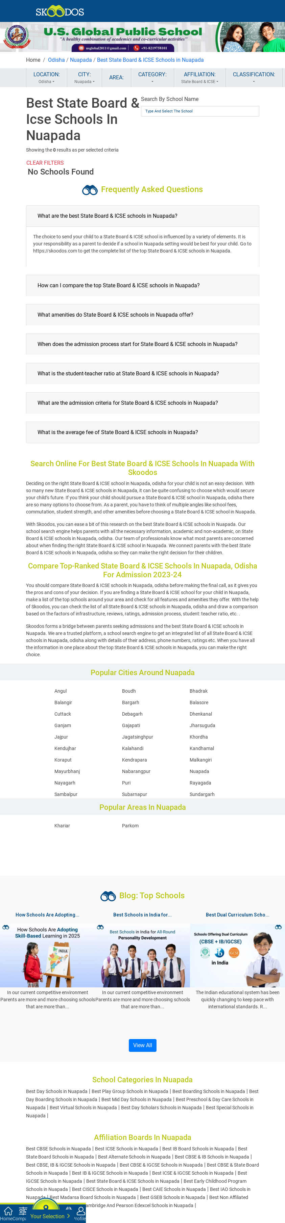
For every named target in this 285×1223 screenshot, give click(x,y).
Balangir (63, 702)
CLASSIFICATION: (254, 78)
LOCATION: (46, 78)
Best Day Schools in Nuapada (57, 1091)
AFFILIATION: (199, 78)
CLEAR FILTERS (45, 163)
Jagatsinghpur (137, 737)
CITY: (84, 78)
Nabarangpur (136, 771)
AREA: (116, 77)
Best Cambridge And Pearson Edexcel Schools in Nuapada (132, 1205)
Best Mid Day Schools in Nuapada (136, 1099)
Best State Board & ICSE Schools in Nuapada (150, 60)
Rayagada (200, 783)
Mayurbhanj (67, 771)
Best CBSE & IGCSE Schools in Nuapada (161, 1165)
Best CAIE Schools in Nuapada (174, 1189)
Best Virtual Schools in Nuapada (83, 1107)
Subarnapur (134, 794)
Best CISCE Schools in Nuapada (105, 1189)
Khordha (199, 737)
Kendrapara (134, 760)
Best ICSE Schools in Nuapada (126, 1148)
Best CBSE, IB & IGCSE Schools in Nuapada (71, 1165)
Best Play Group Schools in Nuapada (130, 1091)
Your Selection (50, 1216)
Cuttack (62, 714)
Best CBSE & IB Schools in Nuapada (212, 1157)
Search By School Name (169, 99)
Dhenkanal (201, 714)
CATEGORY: (152, 78)
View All (142, 1045)
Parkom (130, 825)
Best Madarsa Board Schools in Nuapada (93, 1197)
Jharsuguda (202, 725)
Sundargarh (202, 794)
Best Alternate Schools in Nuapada (134, 1157)
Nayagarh (64, 783)
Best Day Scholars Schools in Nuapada (161, 1107)
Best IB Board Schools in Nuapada (198, 1148)
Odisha (56, 60)
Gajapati (131, 725)
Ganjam (62, 725)
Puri (126, 783)
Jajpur (61, 737)
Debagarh (132, 714)
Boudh (129, 691)
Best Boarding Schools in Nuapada (208, 1091)
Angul (60, 691)
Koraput (63, 760)
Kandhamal (202, 748)
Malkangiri (201, 760)
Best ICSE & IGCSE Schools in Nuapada (193, 1173)
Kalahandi (132, 748)
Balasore (199, 702)
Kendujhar (65, 748)
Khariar (62, 825)
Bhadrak (199, 691)
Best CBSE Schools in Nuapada (58, 1148)
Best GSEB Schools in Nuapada (172, 1197)
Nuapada (81, 60)
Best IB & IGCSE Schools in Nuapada (110, 1173)
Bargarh (130, 702)
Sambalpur (65, 794)
